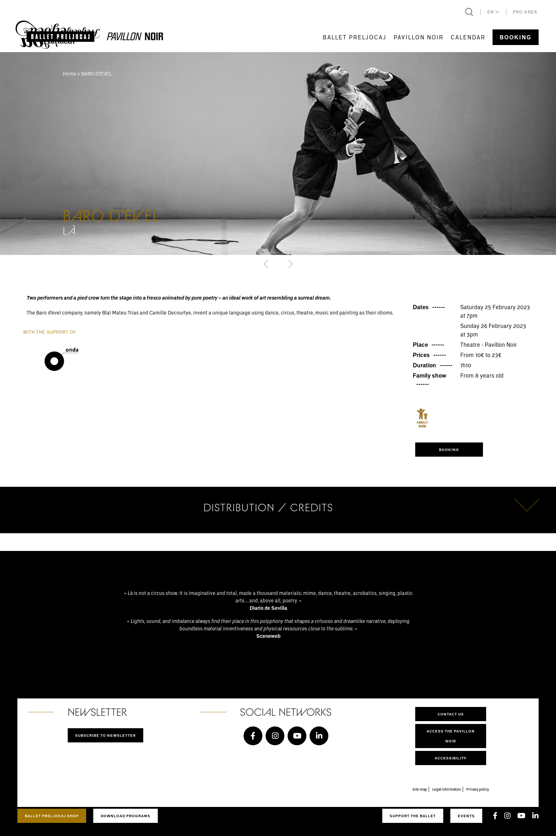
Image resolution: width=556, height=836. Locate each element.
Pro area (525, 12)
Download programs (125, 815)
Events (466, 815)
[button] (266, 264)
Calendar (468, 37)
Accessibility (451, 758)
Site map (419, 789)
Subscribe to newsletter (105, 735)
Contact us (451, 714)
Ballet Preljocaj (355, 37)
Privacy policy (477, 789)
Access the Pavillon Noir (451, 736)
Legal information (446, 789)
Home (69, 73)
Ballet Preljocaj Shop (52, 815)
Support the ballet (413, 815)
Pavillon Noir (419, 37)
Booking (516, 37)
